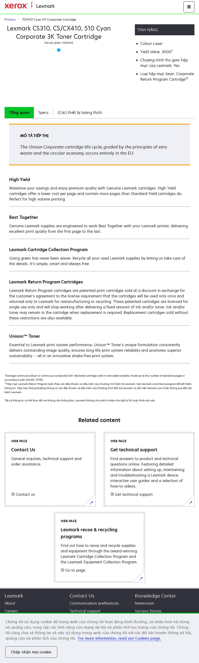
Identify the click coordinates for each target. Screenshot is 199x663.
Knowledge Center (155, 596)
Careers (11, 611)
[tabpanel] (99, 243)
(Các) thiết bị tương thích (80, 112)
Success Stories (148, 611)
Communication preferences (94, 603)
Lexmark (14, 596)
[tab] (19, 112)
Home (59, 6)
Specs (43, 112)
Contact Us (82, 596)
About (10, 603)
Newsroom (144, 603)
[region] (99, 638)
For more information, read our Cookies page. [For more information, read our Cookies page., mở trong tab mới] (119, 638)
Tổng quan (19, 112)
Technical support (85, 611)
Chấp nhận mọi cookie (31, 652)
